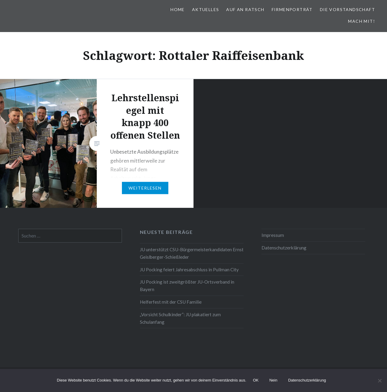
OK (256, 380)
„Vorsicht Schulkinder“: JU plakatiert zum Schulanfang (180, 318)
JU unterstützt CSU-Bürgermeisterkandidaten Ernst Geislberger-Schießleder (192, 253)
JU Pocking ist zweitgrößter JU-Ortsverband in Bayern (187, 285)
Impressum (272, 235)
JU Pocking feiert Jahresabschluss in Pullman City (189, 269)
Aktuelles (205, 9)
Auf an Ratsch (245, 9)
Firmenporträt (292, 9)
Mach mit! (361, 21)
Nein (274, 380)
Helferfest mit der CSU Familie (171, 302)
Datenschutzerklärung (283, 247)
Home (177, 9)
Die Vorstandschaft (347, 9)
